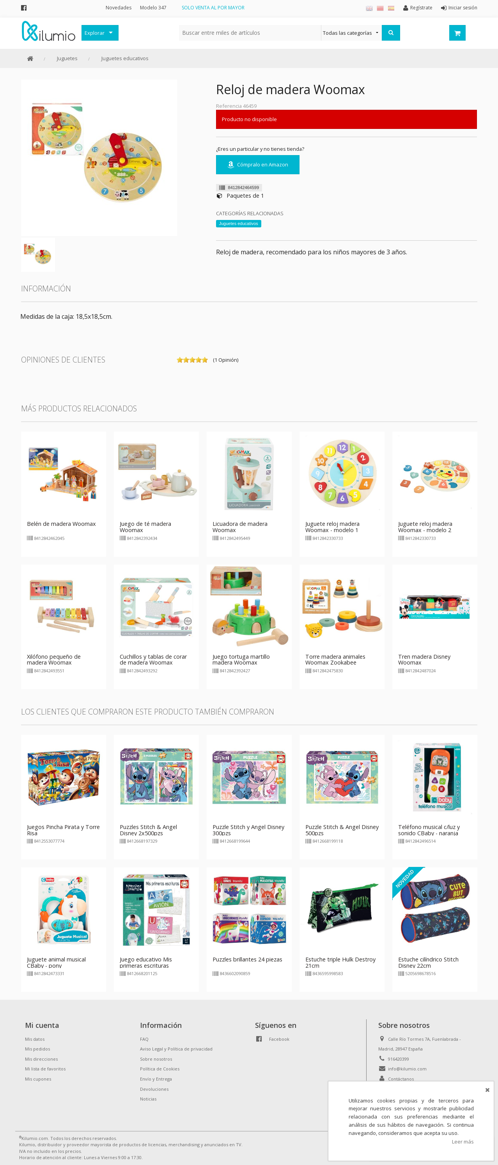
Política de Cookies (159, 1069)
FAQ (144, 1039)
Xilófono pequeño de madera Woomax (54, 659)
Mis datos (34, 1039)
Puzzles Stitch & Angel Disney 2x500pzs (148, 830)
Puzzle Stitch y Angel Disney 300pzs (248, 830)
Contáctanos (401, 1079)
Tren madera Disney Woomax (424, 659)
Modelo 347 (153, 7)
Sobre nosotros (156, 1059)
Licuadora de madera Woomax (240, 527)
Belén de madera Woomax (61, 523)
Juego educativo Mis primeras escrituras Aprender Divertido (146, 966)
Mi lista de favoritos (45, 1069)
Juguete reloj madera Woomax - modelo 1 (332, 527)
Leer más (463, 1141)
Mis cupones (38, 1079)
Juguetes (67, 58)
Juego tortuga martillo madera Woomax (241, 659)
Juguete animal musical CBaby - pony (56, 962)
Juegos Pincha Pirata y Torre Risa (63, 830)
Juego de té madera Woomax (145, 527)
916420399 (398, 1059)
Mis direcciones (41, 1059)
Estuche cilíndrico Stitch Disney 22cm (428, 962)
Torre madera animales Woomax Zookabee (335, 659)
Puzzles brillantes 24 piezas (247, 959)
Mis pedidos (37, 1049)
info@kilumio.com (407, 1069)
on (180, 360)
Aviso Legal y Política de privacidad (176, 1049)
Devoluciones (154, 1089)
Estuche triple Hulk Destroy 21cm (340, 962)
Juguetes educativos (125, 58)
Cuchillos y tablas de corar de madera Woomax (153, 659)
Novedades (118, 7)
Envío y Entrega (156, 1079)
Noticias (148, 1099)
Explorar (95, 32)
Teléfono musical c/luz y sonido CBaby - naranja (429, 830)
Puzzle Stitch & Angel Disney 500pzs (342, 830)
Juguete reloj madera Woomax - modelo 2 (425, 527)
